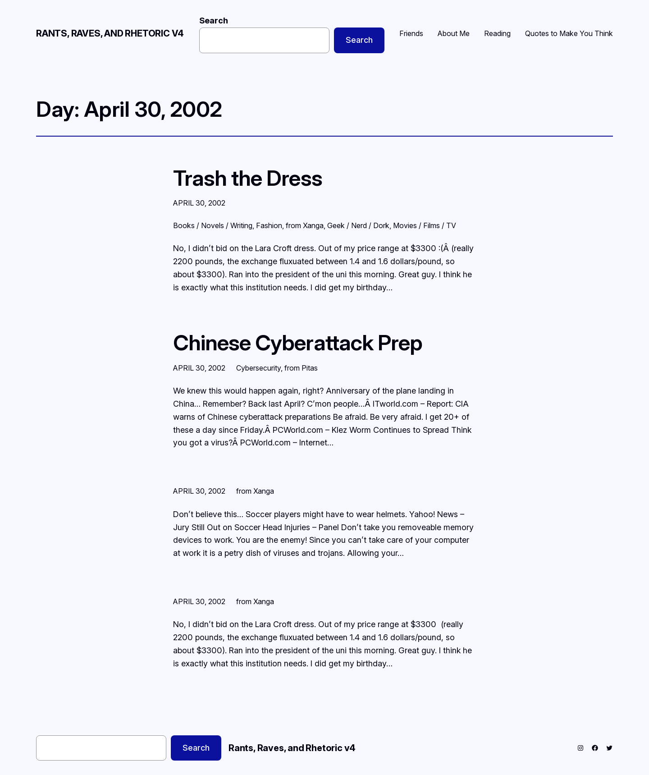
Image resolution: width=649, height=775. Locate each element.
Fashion (269, 225)
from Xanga (305, 225)
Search (213, 20)
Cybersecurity (258, 367)
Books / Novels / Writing (212, 225)
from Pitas (301, 367)
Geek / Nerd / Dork (358, 225)
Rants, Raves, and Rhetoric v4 (110, 33)
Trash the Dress (247, 177)
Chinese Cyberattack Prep (297, 342)
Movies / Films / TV (424, 225)
